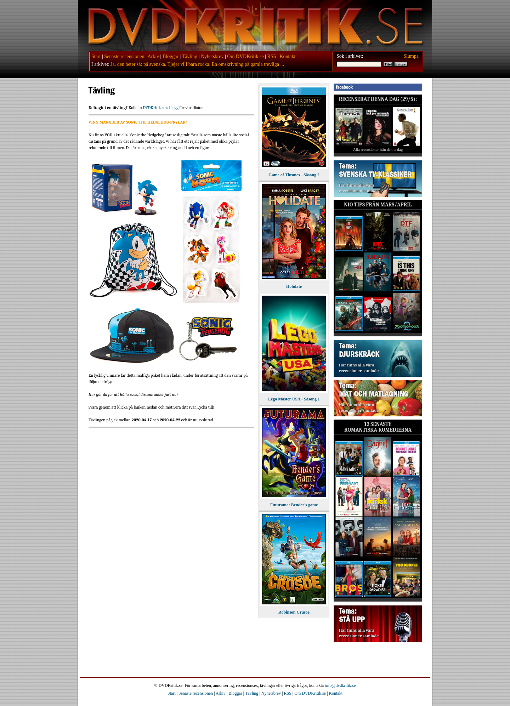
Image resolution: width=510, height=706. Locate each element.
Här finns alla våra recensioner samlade (359, 188)
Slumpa (411, 56)
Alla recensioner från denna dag (378, 149)
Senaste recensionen (124, 56)
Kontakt (287, 56)
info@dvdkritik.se (340, 685)
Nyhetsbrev (212, 56)
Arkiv (153, 56)
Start (96, 56)
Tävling (190, 56)
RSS (271, 56)
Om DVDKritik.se (245, 56)
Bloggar (170, 56)
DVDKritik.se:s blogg (160, 107)
